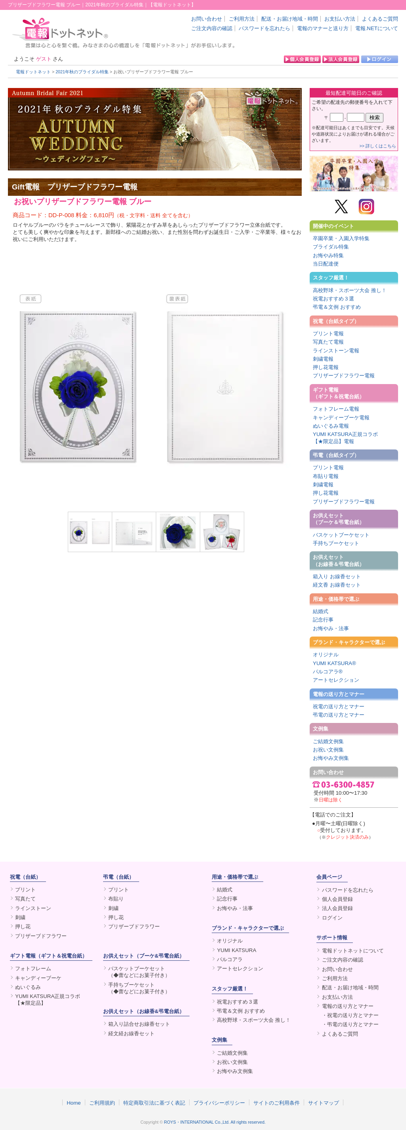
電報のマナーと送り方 (323, 28)
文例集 (320, 729)
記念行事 (323, 620)
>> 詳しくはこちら (378, 145)
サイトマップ (323, 1102)
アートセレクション (336, 680)
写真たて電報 (328, 342)
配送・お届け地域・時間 (289, 19)
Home (74, 1102)
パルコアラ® (328, 672)
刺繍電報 (323, 359)
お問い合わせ (206, 19)
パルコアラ (230, 959)
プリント (25, 890)
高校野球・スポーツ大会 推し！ (350, 290)
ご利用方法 (242, 19)
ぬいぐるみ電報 (331, 426)
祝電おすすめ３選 (333, 299)
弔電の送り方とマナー (338, 715)
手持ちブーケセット (336, 543)
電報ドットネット (33, 71)
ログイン (332, 918)
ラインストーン (33, 908)
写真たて (25, 899)
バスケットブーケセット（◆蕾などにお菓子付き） (139, 972)
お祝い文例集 (328, 750)
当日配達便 (326, 264)
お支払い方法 (339, 19)
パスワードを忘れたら (264, 28)
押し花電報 (326, 367)
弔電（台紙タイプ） (336, 455)
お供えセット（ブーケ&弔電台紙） (143, 956)
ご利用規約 (102, 1102)
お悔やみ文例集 (331, 758)
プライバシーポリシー (219, 1102)
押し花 (23, 926)
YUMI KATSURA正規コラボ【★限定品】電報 (345, 437)
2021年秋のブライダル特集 (82, 71)
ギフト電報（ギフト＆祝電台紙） (338, 393)
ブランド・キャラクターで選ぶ (349, 642)
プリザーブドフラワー (41, 936)
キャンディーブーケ (38, 978)
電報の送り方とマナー (338, 694)
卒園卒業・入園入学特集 (341, 238)
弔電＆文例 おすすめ (337, 307)
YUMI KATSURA (236, 950)
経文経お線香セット (131, 1033)
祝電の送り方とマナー (338, 706)
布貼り (116, 899)
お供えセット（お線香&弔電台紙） (143, 1011)
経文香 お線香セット (337, 585)
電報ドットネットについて (353, 951)
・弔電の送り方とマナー (350, 1024)
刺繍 (20, 917)
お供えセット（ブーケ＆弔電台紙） (338, 518)
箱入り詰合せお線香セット (139, 1024)
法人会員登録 (337, 908)
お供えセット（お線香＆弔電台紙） (338, 560)
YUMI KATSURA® (334, 663)
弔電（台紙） (118, 877)
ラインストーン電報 (336, 351)
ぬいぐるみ (28, 987)
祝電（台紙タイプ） (336, 321)
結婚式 (320, 611)
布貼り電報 (326, 476)
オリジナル (326, 655)
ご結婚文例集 (328, 741)
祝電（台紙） (25, 877)
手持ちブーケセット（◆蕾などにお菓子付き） (139, 988)
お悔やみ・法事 (331, 628)
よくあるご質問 (380, 19)
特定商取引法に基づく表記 (154, 1102)
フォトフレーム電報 (336, 409)
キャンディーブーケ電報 (341, 418)
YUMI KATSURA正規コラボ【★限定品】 (47, 999)
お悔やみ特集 (328, 255)
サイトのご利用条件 (276, 1102)
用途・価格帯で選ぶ (336, 599)
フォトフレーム (33, 968)
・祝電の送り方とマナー (350, 1015)
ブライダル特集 (331, 247)
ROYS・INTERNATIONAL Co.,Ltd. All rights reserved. (215, 1122)
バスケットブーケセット (341, 535)
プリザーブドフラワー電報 (344, 376)
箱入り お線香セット (337, 576)
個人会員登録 (337, 899)
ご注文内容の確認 (211, 28)
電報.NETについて (376, 28)
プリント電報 (328, 334)
